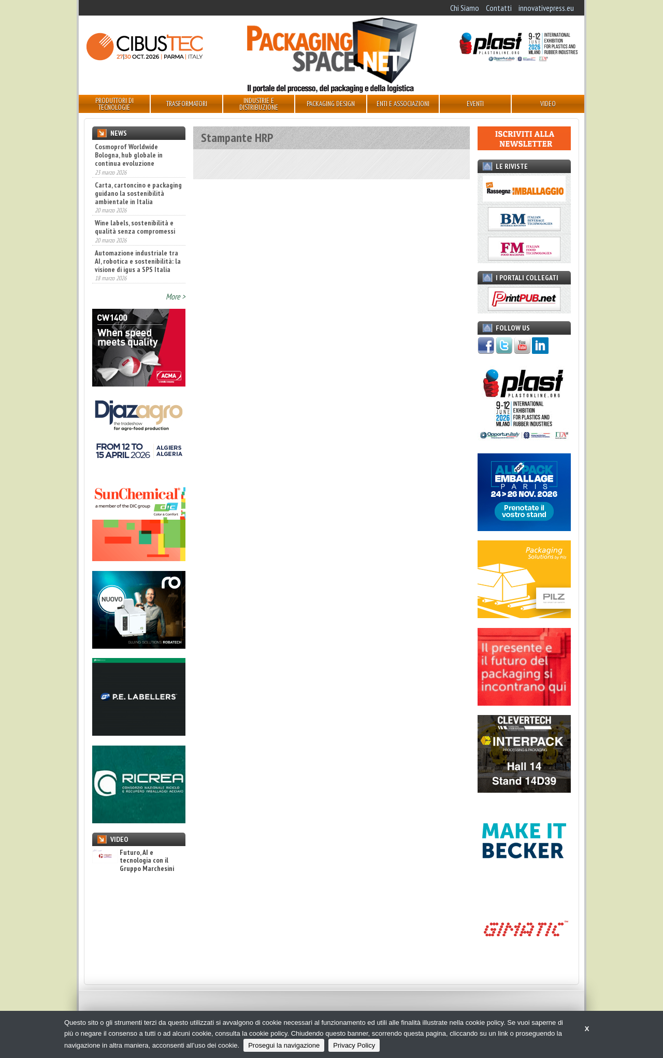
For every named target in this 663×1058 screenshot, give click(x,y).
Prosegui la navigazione (284, 1045)
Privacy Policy (354, 1045)
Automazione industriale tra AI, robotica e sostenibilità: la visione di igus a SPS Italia (138, 261)
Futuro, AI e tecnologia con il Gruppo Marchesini (133, 861)
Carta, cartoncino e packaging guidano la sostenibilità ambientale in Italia (138, 193)
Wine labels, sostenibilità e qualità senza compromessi (135, 227)
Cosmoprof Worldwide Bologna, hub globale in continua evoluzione (129, 154)
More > (175, 296)
